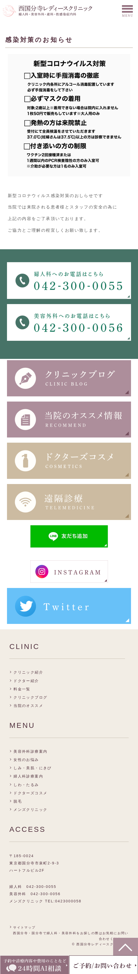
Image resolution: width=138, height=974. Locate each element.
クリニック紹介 (28, 672)
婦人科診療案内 (28, 776)
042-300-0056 (46, 894)
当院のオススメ (28, 706)
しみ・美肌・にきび (32, 768)
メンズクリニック (30, 809)
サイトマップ (24, 927)
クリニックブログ (30, 697)
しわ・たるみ (26, 785)
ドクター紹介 (26, 681)
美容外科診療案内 (30, 751)
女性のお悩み (26, 760)
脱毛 (17, 801)
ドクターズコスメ (30, 793)
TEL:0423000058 (63, 901)
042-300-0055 (41, 887)
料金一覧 (22, 689)
